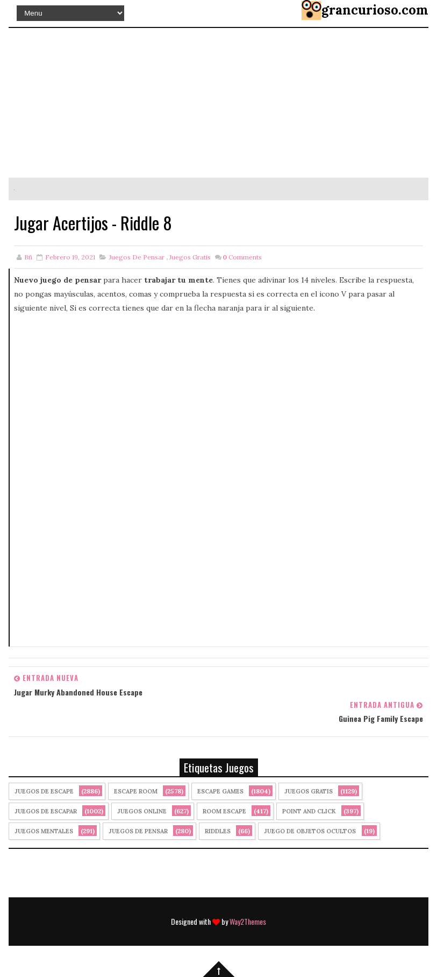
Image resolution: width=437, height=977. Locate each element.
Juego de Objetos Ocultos (310, 831)
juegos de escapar (46, 811)
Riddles (218, 831)
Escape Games (220, 791)
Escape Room (135, 791)
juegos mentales (44, 831)
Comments (242, 257)
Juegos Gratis (190, 257)
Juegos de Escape (44, 791)
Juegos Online (142, 811)
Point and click (309, 811)
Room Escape (224, 811)
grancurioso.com (374, 10)
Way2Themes (248, 921)
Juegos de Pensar (136, 257)
